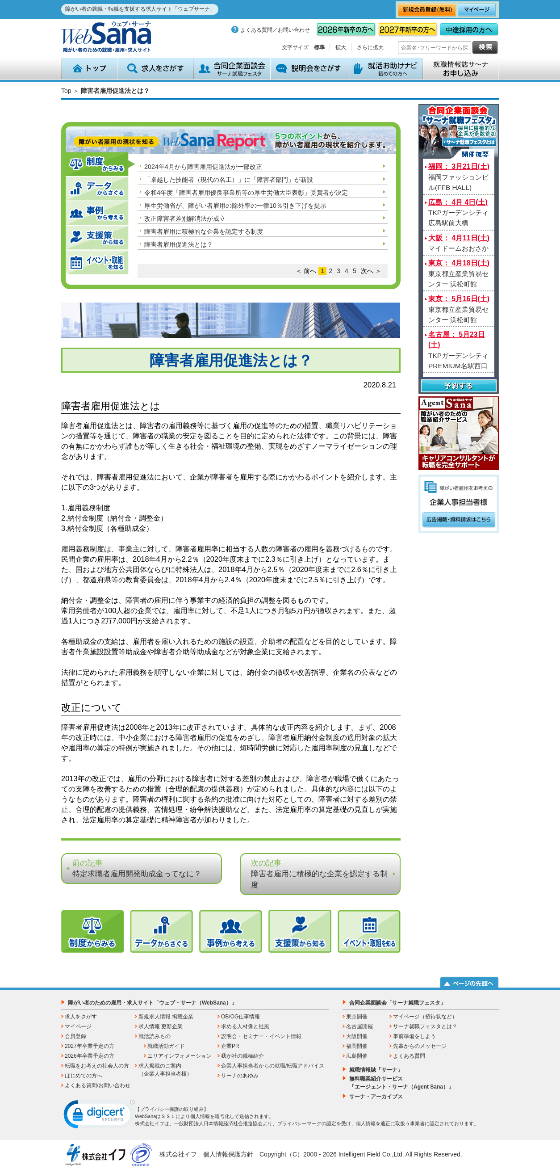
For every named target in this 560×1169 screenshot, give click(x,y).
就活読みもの (154, 1036)
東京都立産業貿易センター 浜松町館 (458, 273)
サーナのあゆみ (240, 1075)
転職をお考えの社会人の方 (97, 1066)
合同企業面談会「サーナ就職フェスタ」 (397, 1003)
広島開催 (357, 1056)
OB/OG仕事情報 (240, 1016)
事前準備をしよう (414, 1036)
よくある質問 (409, 1056)
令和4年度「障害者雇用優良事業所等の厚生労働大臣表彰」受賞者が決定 (246, 192)
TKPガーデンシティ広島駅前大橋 (458, 212)
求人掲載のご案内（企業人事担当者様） (165, 1070)
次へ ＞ (371, 270)
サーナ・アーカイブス (376, 1096)
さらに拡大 (370, 47)
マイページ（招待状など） (425, 1016)
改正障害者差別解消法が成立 (185, 218)
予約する (459, 386)
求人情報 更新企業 (160, 1026)
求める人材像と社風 (245, 1026)
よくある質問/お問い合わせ (97, 1085)
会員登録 (75, 1036)
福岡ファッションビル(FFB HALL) (458, 177)
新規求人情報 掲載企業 (165, 1016)
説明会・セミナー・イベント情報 (261, 1036)
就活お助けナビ (385, 68)
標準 (319, 47)
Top (66, 90)
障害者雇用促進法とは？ (178, 244)
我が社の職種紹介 (242, 1056)
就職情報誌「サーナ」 (376, 1070)
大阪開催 (357, 1036)
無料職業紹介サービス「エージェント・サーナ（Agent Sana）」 (401, 1083)
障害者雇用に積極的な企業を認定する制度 (203, 231)
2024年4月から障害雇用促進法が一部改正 (203, 166)
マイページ (78, 1026)
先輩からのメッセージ (420, 1046)
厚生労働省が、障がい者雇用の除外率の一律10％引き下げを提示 (235, 205)
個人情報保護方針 (228, 1154)
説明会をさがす (308, 68)
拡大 (340, 47)
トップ (89, 68)
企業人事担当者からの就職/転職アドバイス (272, 1066)
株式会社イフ (178, 1154)
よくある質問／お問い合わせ (275, 30)
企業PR (230, 1046)
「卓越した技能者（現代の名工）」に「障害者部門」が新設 (228, 179)
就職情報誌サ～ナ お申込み (461, 68)
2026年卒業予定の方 (89, 1056)
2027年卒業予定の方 (89, 1046)
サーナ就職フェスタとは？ (425, 1026)
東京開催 (357, 1016)
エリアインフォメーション (179, 1056)
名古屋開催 (359, 1026)
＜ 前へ (306, 270)
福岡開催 (357, 1046)
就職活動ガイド (166, 1046)
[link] (99, 1116)
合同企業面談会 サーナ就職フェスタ (232, 68)
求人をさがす (155, 68)
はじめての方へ (83, 1075)
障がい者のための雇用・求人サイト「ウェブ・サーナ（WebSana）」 (152, 1003)
